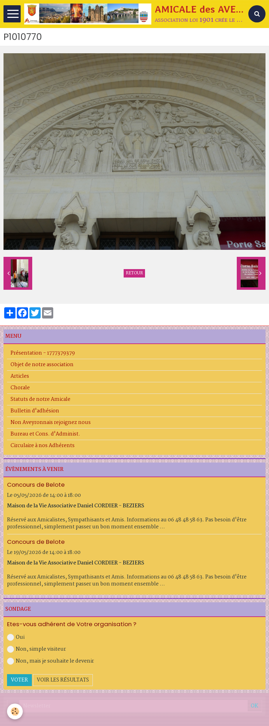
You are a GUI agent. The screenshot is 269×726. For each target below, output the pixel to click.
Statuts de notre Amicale (40, 399)
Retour (134, 273)
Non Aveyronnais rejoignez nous (51, 422)
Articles (20, 376)
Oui (16, 637)
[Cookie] (15, 711)
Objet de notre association (42, 365)
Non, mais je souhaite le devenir (50, 661)
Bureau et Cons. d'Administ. (45, 434)
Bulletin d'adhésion (35, 411)
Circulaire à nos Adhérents (43, 445)
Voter (19, 680)
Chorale (20, 388)
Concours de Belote (36, 484)
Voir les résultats (63, 680)
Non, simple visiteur (36, 649)
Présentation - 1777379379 (43, 353)
